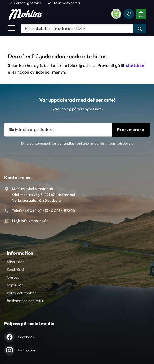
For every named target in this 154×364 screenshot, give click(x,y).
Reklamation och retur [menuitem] (25, 300)
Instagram (26, 350)
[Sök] (139, 28)
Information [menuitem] (20, 253)
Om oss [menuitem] (13, 277)
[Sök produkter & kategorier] (77, 28)
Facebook (26, 336)
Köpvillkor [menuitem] (15, 285)
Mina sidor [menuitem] (15, 261)
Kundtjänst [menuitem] (15, 269)
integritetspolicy (119, 143)
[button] (11, 28)
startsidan (135, 65)
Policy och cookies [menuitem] (21, 292)
